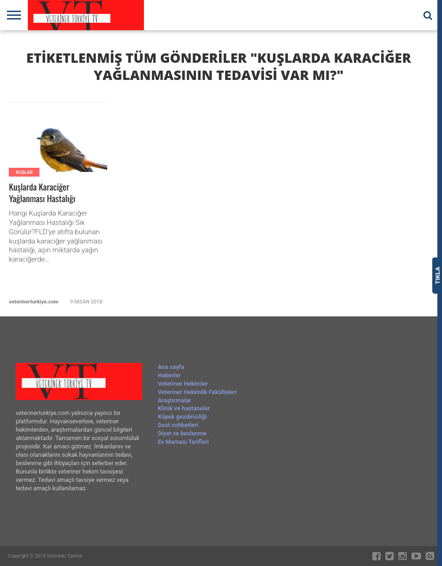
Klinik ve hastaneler (184, 408)
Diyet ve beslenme (182, 433)
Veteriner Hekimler (183, 383)
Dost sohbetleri (178, 424)
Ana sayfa (171, 366)
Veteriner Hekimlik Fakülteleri (197, 391)
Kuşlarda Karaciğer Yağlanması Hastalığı (42, 192)
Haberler (169, 375)
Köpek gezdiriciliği (182, 416)
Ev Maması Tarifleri (183, 441)
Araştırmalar (174, 400)
